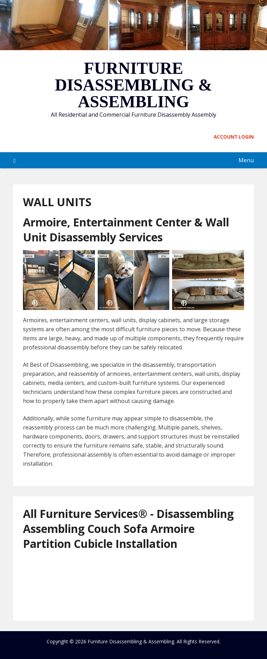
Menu (246, 160)
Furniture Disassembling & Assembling (133, 85)
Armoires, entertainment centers (65, 320)
